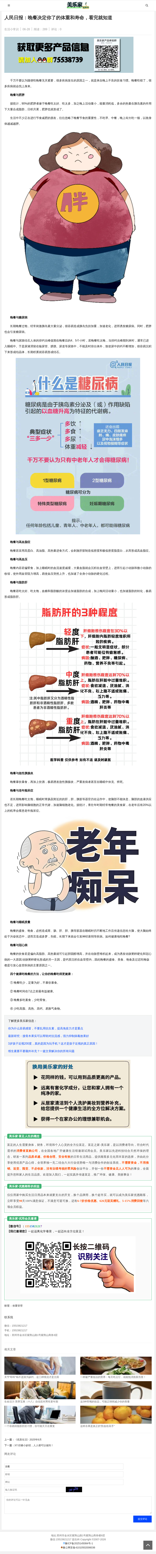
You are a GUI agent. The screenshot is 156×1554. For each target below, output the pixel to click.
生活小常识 (11, 29)
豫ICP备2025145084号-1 (79, 1546)
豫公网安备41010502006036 (79, 1550)
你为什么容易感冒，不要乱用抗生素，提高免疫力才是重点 (45, 1028)
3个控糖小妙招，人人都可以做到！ (34, 1445)
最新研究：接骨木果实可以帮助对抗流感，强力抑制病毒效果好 (48, 1036)
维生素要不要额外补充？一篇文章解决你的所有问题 (41, 1051)
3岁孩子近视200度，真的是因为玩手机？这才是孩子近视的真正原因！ (53, 1043)
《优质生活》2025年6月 (28, 1439)
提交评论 (142, 1521)
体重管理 (17, 1305)
